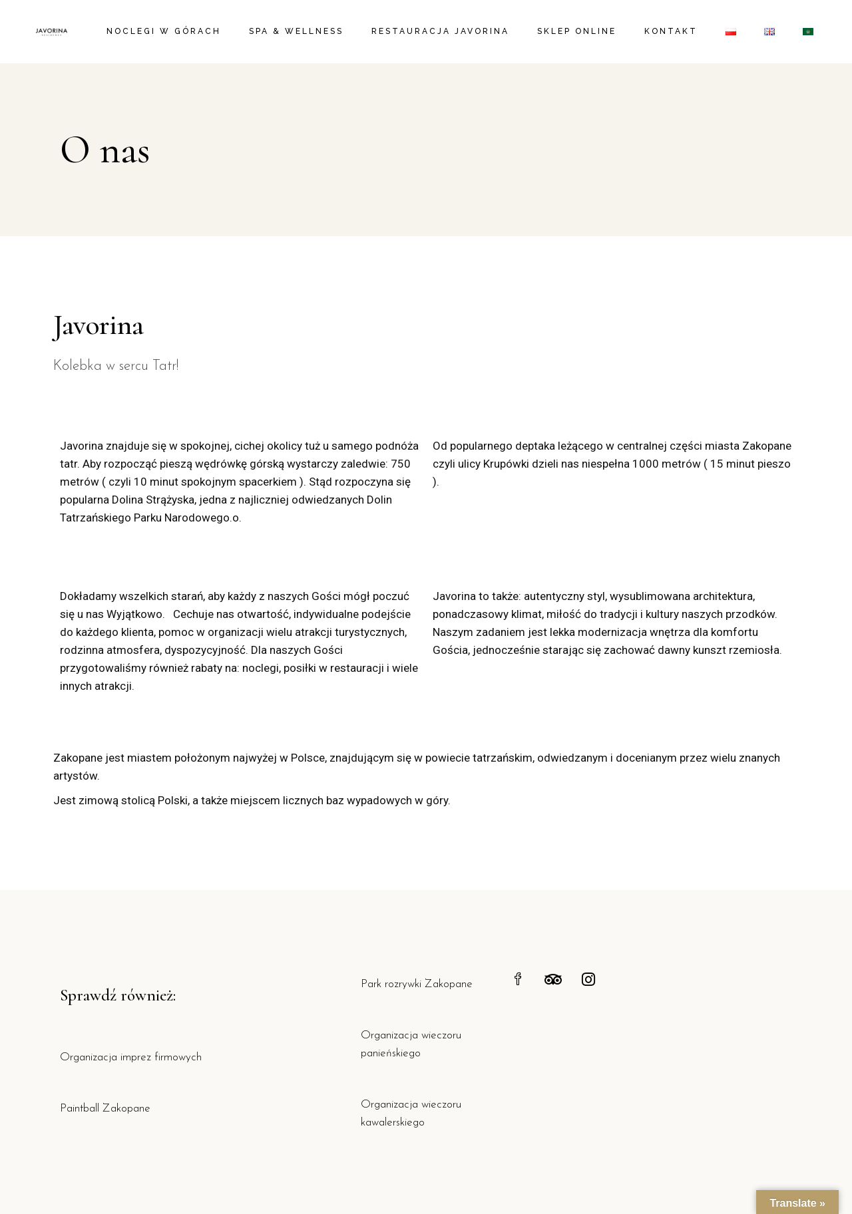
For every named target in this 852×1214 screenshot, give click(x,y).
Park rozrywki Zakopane (417, 984)
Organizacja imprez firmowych (131, 1057)
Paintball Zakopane (105, 1108)
